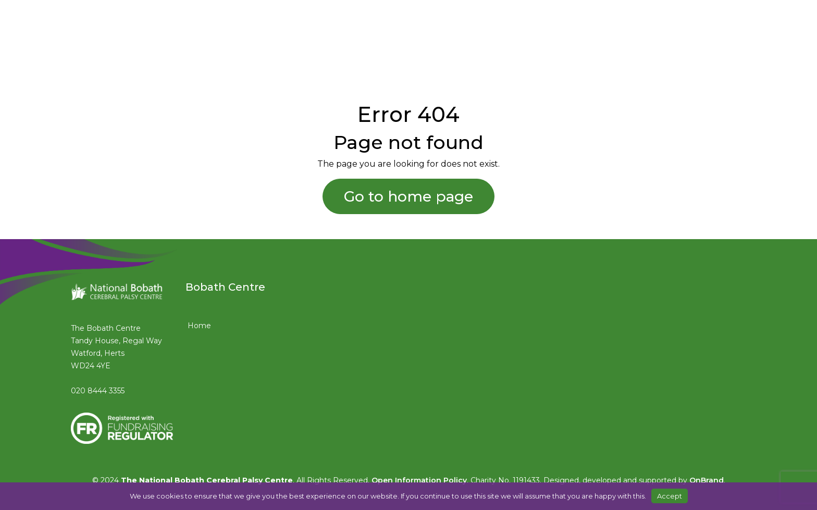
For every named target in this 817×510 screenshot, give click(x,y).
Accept (669, 496)
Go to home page (408, 196)
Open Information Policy (419, 480)
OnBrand (706, 480)
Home (199, 325)
